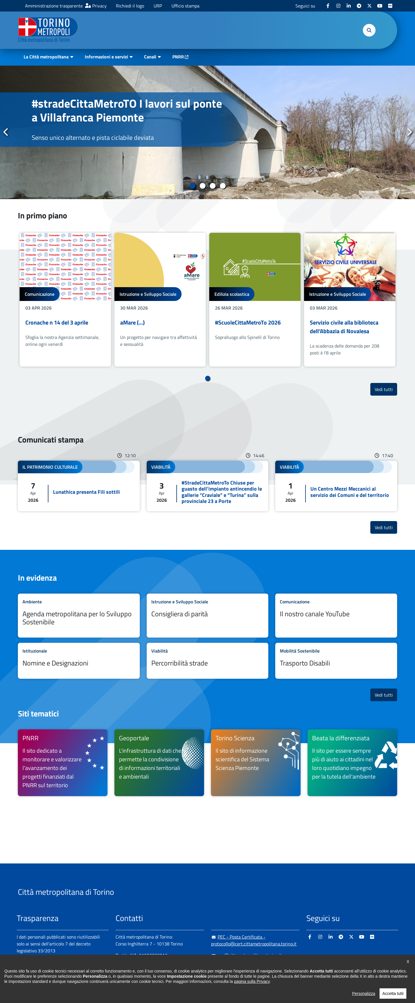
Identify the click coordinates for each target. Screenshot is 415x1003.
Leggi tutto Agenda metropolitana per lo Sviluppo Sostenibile (79, 616)
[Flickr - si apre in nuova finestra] (390, 5)
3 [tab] (212, 186)
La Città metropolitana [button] (46, 56)
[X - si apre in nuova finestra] (369, 5)
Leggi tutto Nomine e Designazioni (79, 661)
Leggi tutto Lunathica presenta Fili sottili (79, 486)
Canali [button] (150, 56)
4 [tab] (223, 186)
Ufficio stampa (185, 5)
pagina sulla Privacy (251, 989)
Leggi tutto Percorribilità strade (208, 661)
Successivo (409, 132)
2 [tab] (202, 186)
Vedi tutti (386, 389)
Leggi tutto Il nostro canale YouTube (336, 616)
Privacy (99, 5)
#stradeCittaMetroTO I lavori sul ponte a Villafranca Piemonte (127, 110)
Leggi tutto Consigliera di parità (208, 616)
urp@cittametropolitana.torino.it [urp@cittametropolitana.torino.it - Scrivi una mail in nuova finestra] (246, 955)
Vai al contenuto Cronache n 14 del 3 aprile (65, 299)
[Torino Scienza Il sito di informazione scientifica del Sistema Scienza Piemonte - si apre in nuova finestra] (256, 762)
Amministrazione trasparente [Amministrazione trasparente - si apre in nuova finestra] (54, 5)
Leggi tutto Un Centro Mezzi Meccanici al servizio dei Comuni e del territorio (336, 486)
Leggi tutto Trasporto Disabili (336, 661)
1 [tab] (192, 186)
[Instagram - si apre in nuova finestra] (338, 5)
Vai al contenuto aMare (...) (160, 299)
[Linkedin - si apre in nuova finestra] (348, 5)
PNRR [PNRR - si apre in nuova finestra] (178, 56)
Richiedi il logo (130, 5)
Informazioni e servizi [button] (106, 56)
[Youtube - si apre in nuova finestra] (379, 5)
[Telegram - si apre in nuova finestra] (359, 5)
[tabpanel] (207, 132)
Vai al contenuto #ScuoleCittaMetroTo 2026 (254, 299)
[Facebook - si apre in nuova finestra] (328, 5)
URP (158, 5)
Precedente (6, 132)
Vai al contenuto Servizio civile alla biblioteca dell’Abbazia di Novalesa (349, 299)
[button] (369, 30)
